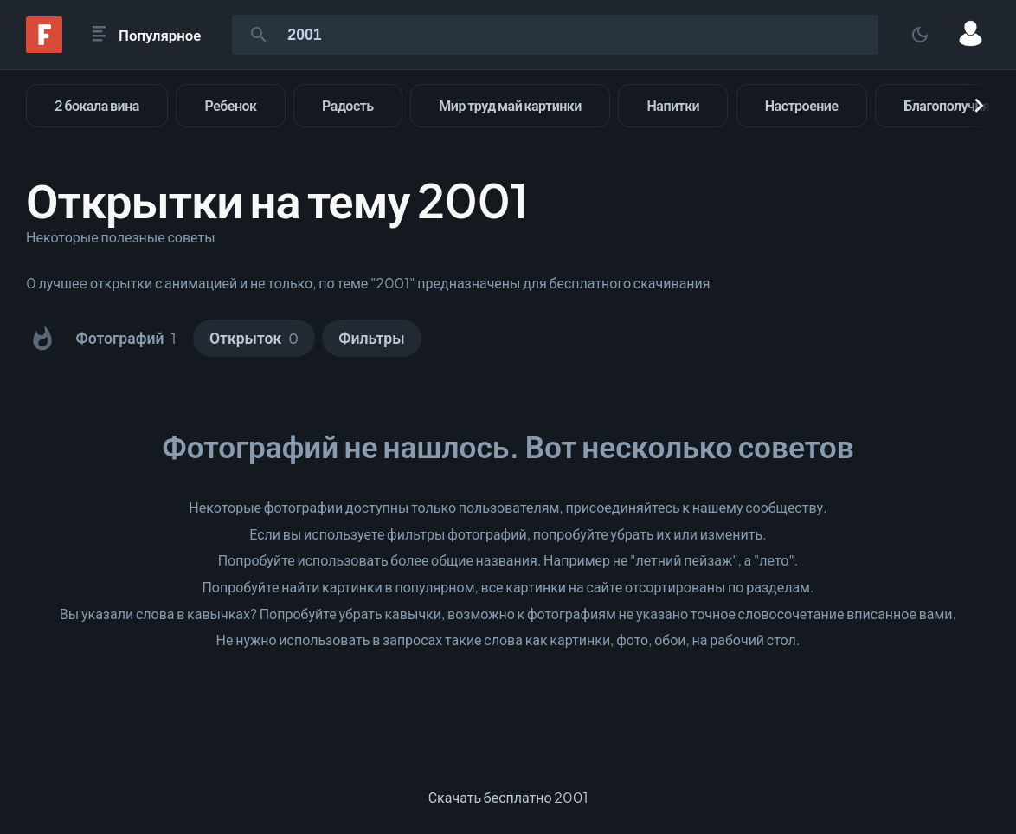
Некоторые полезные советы (120, 237)
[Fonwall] (44, 47)
